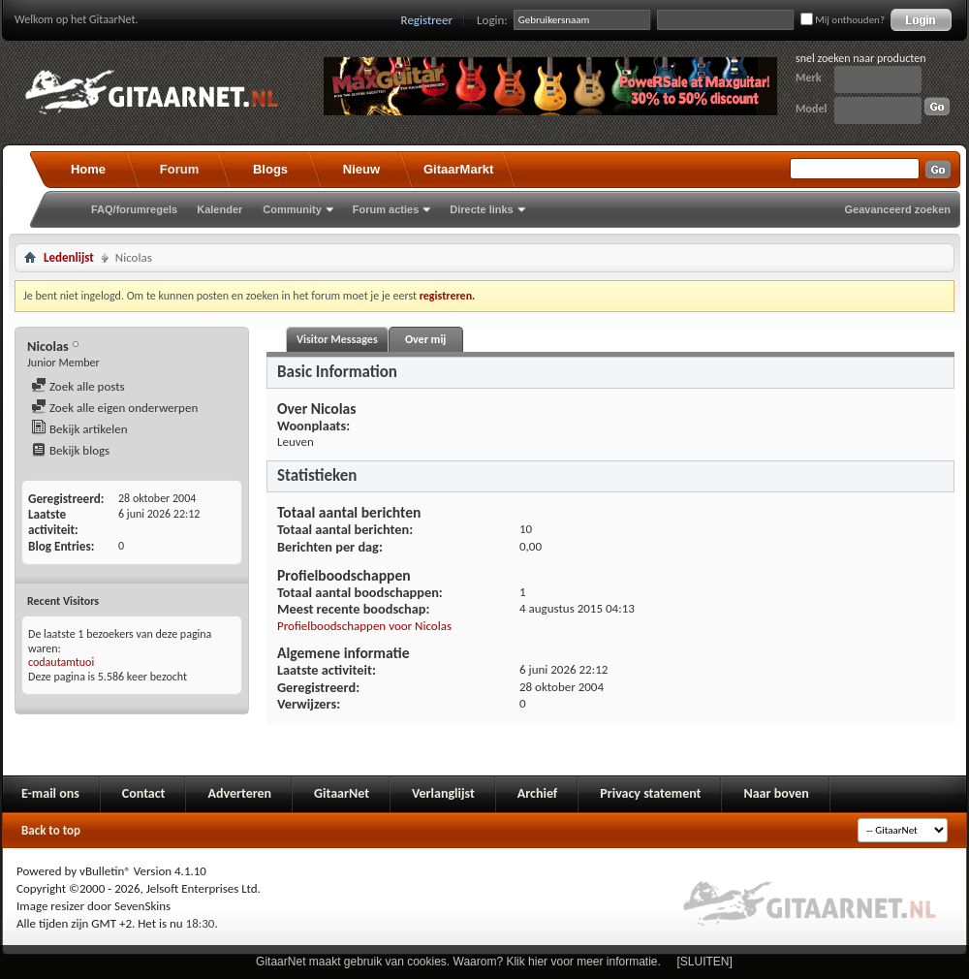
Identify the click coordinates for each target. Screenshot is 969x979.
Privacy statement (650, 793)
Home (88, 169)
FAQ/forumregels (134, 209)
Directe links (481, 209)
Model (811, 108)
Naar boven (775, 793)
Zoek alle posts (78, 386)
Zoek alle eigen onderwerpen (114, 407)
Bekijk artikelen (79, 429)
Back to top (50, 830)
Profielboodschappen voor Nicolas (364, 625)
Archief (537, 793)
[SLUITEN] (705, 961)
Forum (179, 169)
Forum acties (386, 209)
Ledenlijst (69, 257)
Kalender (219, 209)
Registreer (427, 20)
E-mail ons (50, 793)
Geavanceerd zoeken (898, 209)
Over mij (425, 339)
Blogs (270, 169)
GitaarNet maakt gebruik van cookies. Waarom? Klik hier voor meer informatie (456, 961)
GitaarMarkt (458, 169)
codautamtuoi (61, 662)
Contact (144, 793)
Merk (809, 77)
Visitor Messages (337, 339)
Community (292, 209)
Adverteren (239, 793)
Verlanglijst (443, 793)
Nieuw (361, 169)
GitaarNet (341, 793)
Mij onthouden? (842, 20)
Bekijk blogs (70, 450)
